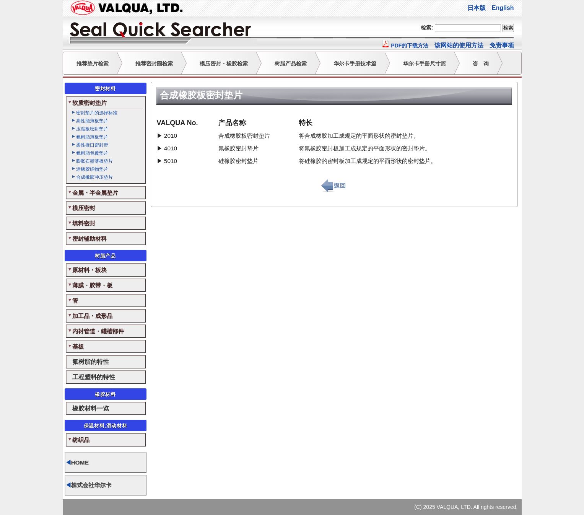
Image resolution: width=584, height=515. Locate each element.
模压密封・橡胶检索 (223, 63)
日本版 (476, 8)
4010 (170, 148)
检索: (427, 27)
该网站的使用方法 (458, 45)
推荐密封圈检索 (154, 63)
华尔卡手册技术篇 (355, 63)
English (503, 8)
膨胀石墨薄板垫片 (94, 161)
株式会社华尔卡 (88, 485)
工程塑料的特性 (93, 376)
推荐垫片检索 (92, 63)
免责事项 (502, 45)
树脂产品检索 (290, 63)
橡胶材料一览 (90, 408)
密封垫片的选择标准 (96, 113)
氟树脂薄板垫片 (92, 137)
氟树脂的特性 (90, 361)
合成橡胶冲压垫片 (94, 177)
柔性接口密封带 (92, 145)
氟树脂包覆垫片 (92, 153)
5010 (170, 161)
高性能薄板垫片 (92, 121)
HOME (77, 462)
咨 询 (480, 63)
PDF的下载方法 (405, 45)
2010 (170, 135)
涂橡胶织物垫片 (92, 169)
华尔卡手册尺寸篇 (424, 63)
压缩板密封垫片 (92, 129)
